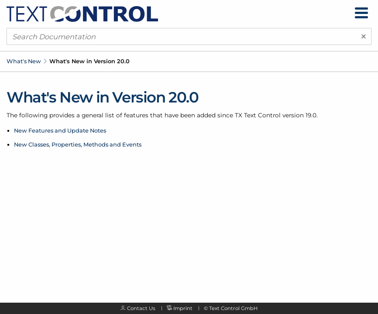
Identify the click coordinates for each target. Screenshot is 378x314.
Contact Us (141, 308)
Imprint (182, 308)
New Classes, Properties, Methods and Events (77, 144)
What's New (24, 61)
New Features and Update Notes (60, 130)
